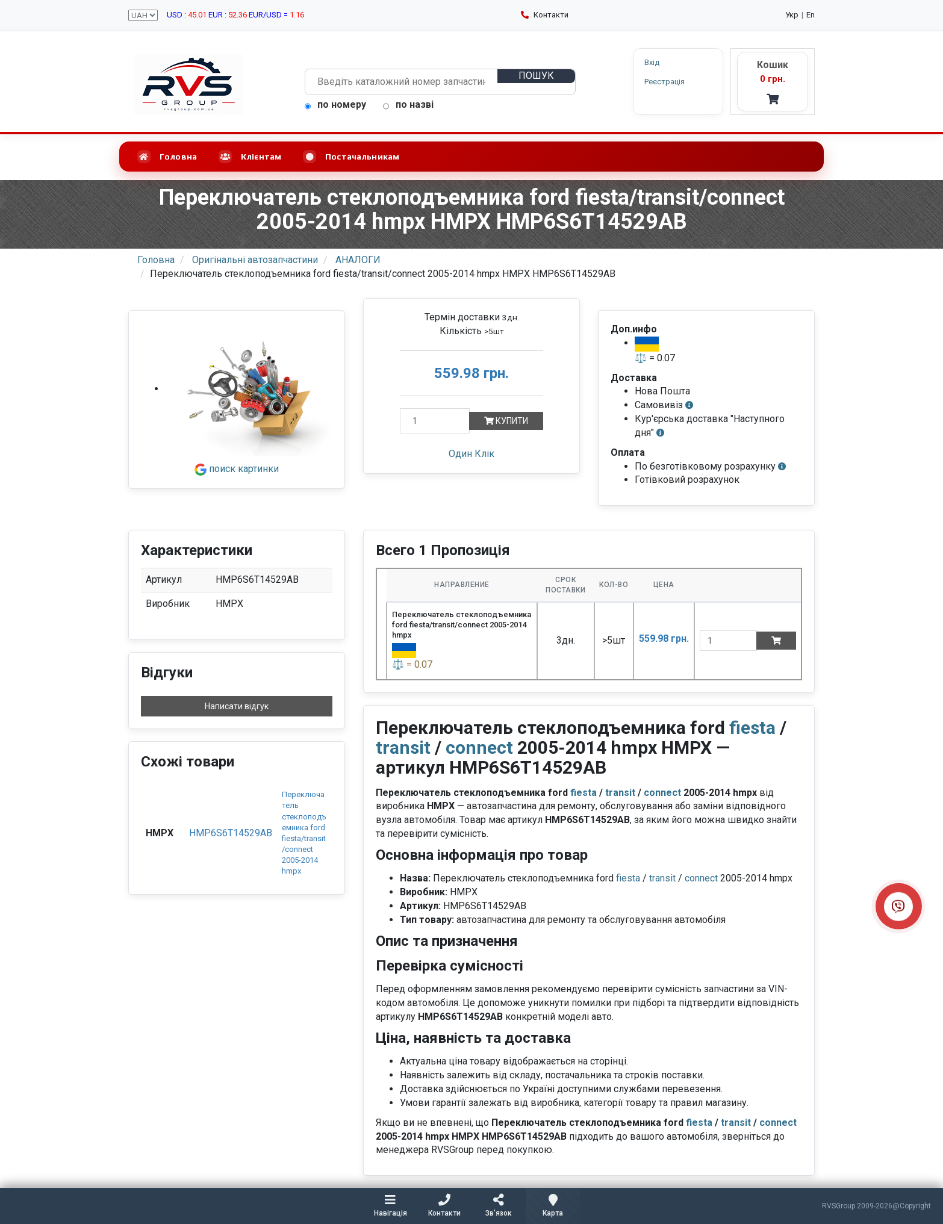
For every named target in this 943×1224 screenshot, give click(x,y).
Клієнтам (250, 156)
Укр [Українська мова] (791, 14)
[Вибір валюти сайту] (143, 15)
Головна (167, 156)
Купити (506, 421)
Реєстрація (664, 81)
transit (403, 747)
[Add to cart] (776, 641)
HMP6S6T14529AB (230, 833)
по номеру (335, 104)
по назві (408, 104)
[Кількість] (435, 420)
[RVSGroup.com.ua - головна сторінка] (188, 84)
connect (479, 747)
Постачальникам (351, 156)
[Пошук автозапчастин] (401, 82)
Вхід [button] (651, 62)
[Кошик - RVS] (772, 81)
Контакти (544, 14)
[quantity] (728, 640)
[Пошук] (535, 76)
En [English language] (810, 14)
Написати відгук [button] (237, 706)
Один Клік (471, 453)
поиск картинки (237, 468)
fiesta (752, 727)
